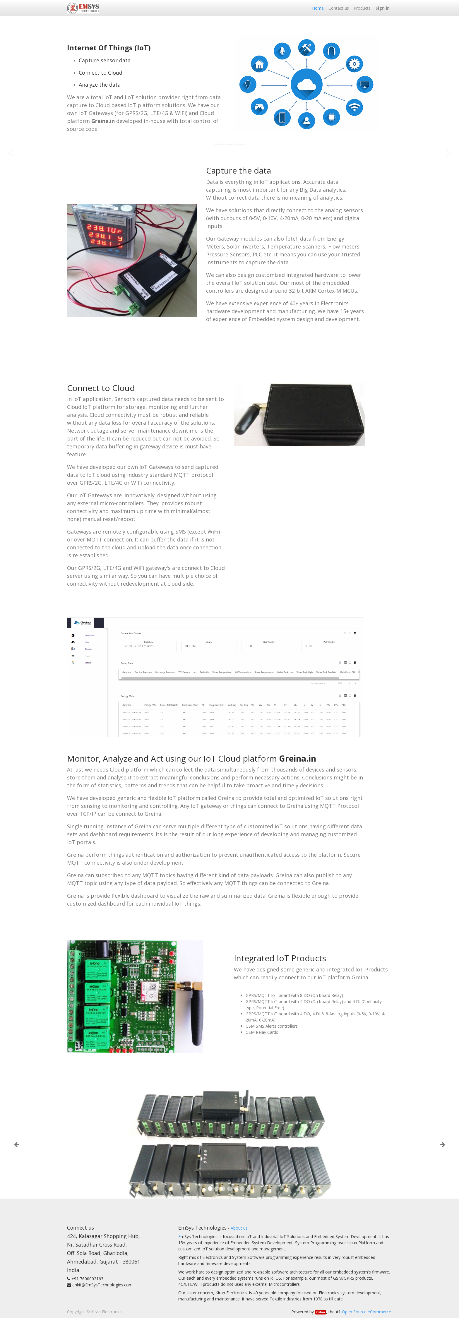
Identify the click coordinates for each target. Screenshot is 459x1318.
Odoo (320, 1312)
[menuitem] (318, 8)
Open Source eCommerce (366, 1311)
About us (239, 1228)
